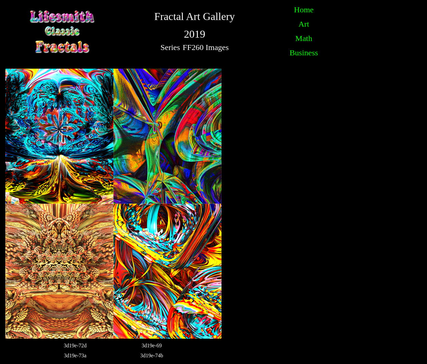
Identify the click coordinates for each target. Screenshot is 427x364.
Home (304, 9)
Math (303, 38)
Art (304, 24)
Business (304, 52)
